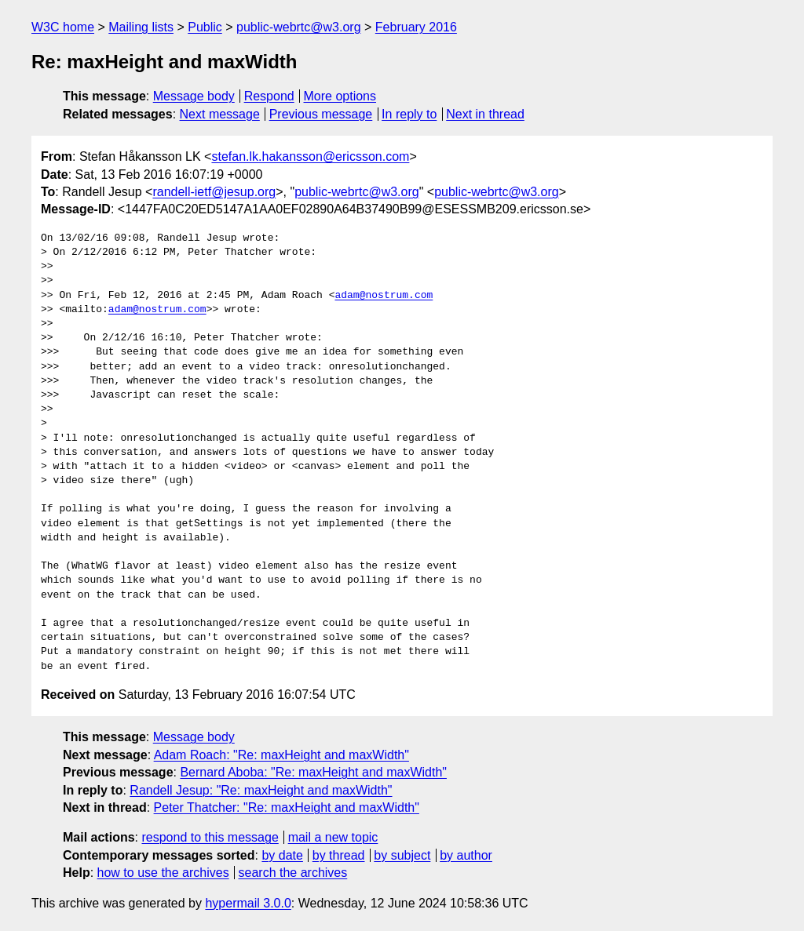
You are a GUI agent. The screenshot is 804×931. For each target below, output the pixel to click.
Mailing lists (141, 27)
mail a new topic (333, 837)
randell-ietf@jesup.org (214, 191)
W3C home (62, 27)
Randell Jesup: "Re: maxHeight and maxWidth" (261, 790)
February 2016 (416, 27)
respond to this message (209, 837)
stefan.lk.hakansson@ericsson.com (310, 156)
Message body (194, 96)
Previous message (321, 114)
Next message (220, 114)
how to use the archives (163, 872)
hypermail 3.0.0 (248, 903)
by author (466, 855)
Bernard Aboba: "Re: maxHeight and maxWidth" (313, 772)
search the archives (293, 872)
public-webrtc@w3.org (298, 27)
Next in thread (485, 114)
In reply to (409, 114)
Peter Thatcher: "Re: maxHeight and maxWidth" (286, 807)
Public (205, 27)
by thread (338, 855)
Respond (269, 96)
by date (281, 855)
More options (340, 96)
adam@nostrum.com (383, 296)
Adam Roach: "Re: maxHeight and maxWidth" (281, 755)
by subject (402, 855)
